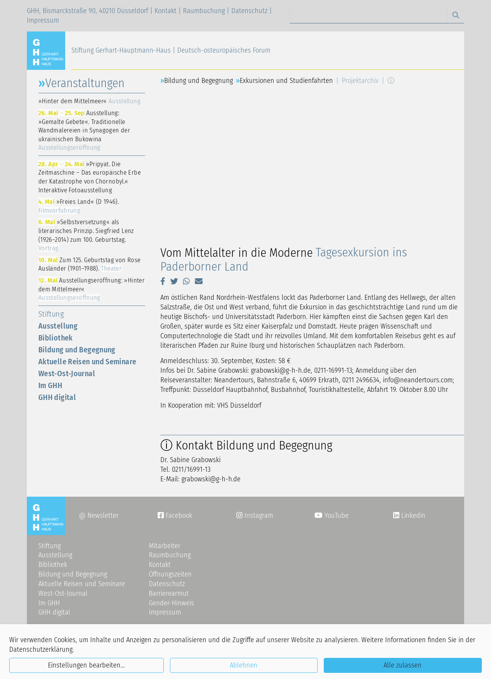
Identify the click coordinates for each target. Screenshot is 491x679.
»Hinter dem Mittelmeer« (89, 101)
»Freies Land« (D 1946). (78, 206)
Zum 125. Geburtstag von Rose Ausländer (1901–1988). (89, 264)
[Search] (369, 15)
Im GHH (50, 385)
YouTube (332, 515)
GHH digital (57, 397)
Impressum (43, 20)
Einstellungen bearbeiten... (86, 665)
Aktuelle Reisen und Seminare (87, 361)
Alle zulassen (403, 665)
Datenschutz (249, 11)
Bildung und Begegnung (76, 349)
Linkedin (412, 515)
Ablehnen (243, 665)
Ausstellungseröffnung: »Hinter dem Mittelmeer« (91, 288)
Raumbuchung (204, 11)
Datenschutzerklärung (40, 649)
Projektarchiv (360, 80)
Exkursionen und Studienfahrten (286, 80)
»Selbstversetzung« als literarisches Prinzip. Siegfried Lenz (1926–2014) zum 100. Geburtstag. (86, 235)
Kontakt (165, 11)
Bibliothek (55, 337)
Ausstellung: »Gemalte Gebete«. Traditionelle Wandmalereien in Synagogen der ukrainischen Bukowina (84, 130)
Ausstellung (57, 325)
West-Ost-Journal (66, 373)
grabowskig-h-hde (211, 479)
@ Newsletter (99, 515)
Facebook (175, 515)
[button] (162, 281)
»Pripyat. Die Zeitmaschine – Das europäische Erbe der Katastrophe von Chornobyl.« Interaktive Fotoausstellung (89, 177)
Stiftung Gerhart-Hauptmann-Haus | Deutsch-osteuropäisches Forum (170, 50)
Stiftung (51, 314)
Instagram (254, 515)
